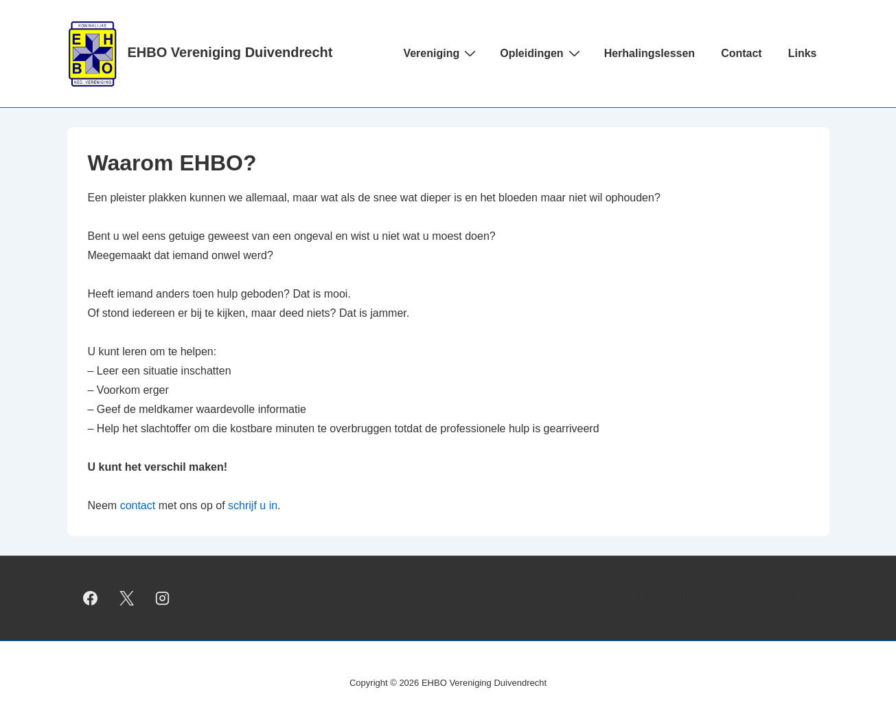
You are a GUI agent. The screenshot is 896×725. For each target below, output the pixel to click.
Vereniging (441, 53)
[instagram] (163, 597)
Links (802, 53)
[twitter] (126, 597)
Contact (741, 53)
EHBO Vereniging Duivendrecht (230, 52)
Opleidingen (541, 53)
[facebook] (91, 597)
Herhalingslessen (650, 53)
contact (138, 505)
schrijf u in (252, 505)
